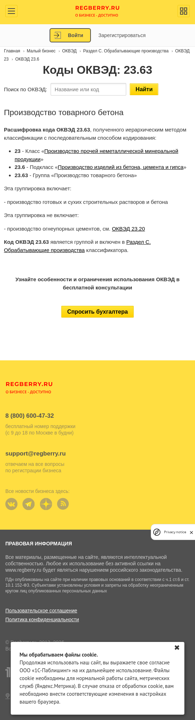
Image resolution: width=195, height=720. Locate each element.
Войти (75, 35)
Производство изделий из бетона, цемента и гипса (120, 167)
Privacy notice (175, 532)
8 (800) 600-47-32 (29, 415)
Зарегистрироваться (121, 35)
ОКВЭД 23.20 (128, 229)
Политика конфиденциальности (42, 619)
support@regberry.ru (35, 453)
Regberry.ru (97, 10)
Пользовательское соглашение (41, 610)
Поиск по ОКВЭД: (25, 89)
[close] (191, 532)
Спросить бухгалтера (97, 312)
